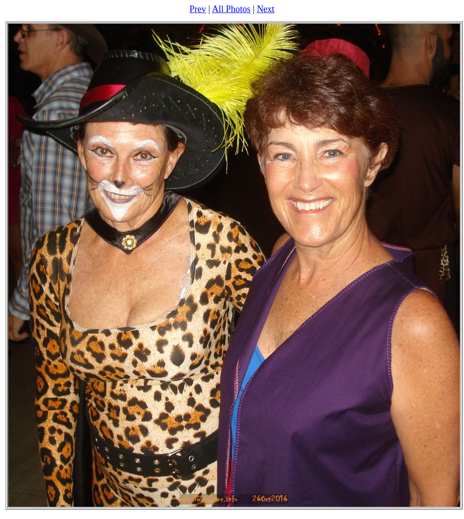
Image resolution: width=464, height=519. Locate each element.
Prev (198, 9)
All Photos (231, 9)
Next (265, 9)
